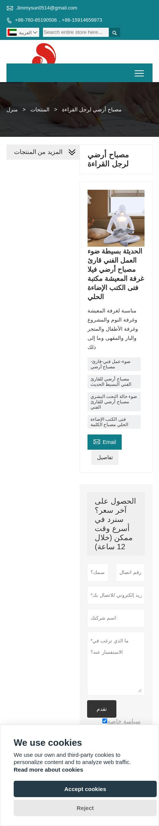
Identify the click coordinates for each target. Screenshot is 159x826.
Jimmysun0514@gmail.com (46, 8)
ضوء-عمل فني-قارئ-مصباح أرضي (110, 364)
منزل (12, 109)
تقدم (102, 709)
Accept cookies (85, 789)
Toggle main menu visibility (140, 70)
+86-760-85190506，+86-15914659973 (58, 20)
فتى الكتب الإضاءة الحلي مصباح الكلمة (109, 422)
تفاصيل (105, 457)
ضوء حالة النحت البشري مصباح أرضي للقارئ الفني (114, 402)
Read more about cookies (48, 769)
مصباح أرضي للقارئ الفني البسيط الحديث (111, 381)
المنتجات (39, 109)
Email (104, 441)
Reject (85, 808)
